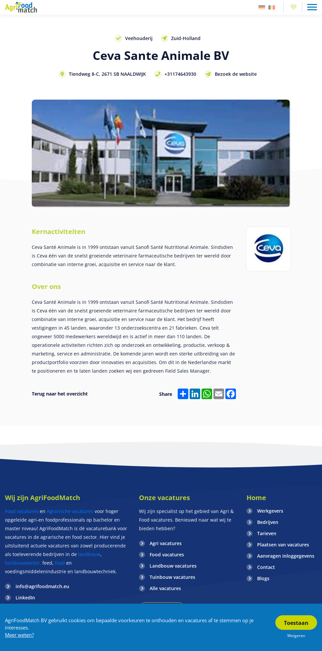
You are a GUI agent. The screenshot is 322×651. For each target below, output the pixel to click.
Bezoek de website (236, 74)
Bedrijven (267, 522)
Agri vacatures (166, 543)
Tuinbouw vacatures (172, 577)
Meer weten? (19, 634)
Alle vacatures (165, 588)
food (60, 563)
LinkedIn (25, 597)
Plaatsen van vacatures (283, 544)
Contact (266, 567)
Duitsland (261, 7)
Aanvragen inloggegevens (285, 556)
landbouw (89, 554)
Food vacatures (21, 511)
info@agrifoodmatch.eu (42, 586)
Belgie (271, 7)
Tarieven (266, 533)
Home (256, 497)
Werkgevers (270, 511)
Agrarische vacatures (71, 511)
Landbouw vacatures (173, 566)
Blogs (263, 578)
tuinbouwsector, (23, 563)
